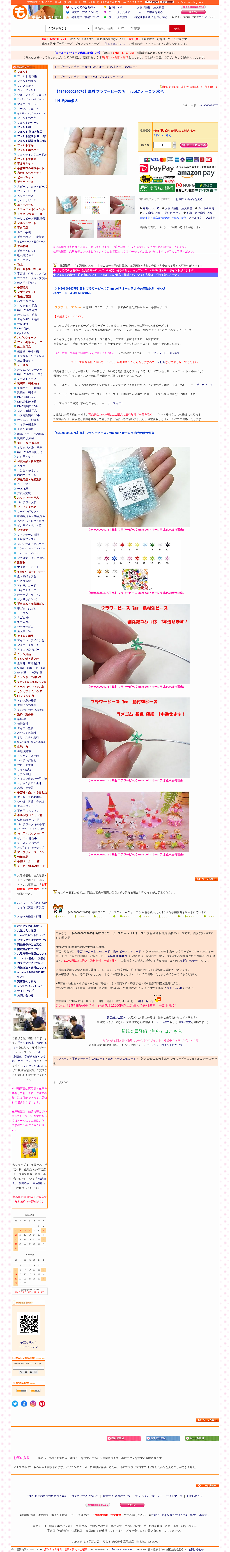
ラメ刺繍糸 (39, 433)
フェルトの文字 (26, 117)
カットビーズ (39, 186)
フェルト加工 (25, 127)
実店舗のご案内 (26, 981)
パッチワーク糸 (26, 502)
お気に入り (115, 7)
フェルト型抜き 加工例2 (32, 140)
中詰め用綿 (35, 796)
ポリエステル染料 (28, 737)
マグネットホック (28, 567)
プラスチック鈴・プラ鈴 (32, 278)
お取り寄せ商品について (32, 953)
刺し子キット (25, 456)
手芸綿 (21, 796)
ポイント (204, 16)
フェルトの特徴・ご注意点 (31, 958)
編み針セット (25, 360)
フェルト (38, 1051)
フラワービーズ (26, 191)
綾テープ (22, 594)
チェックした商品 (119, 12)
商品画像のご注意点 (29, 944)
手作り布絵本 (26, 1042)
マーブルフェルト (28, 108)
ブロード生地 (25, 764)
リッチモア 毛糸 (27, 305)
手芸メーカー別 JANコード (93, 951)
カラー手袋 (24, 232)
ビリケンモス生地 (28, 755)
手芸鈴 (21, 273)
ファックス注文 (118, 17)
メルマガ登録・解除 (29, 916)
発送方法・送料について (32, 967)
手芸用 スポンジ (27, 806)
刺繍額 (37, 387)
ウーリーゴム (25, 626)
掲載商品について (28, 949)
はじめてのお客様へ (83, 7)
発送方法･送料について (85, 17)
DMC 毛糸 (23, 328)
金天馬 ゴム (24, 631)
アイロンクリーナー (29, 645)
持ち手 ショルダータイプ (30, 847)
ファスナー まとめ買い (31, 557)
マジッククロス (32, 1065)
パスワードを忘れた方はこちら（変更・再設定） (180, 1514)
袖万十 (29, 484)
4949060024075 (208, 105)
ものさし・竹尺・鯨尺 (30, 520)
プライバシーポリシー (148, 1495)
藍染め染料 (23, 742)
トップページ (62, 76)
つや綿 (21, 801)
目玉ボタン (24, 259)
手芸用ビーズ (204, 384)
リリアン (36, 594)
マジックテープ (27, 1061)
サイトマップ (25, 990)
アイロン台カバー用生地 (32, 778)
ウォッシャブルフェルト (32, 94)
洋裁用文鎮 (24, 493)
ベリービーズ (25, 195)
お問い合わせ (25, 995)
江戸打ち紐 (24, 581)
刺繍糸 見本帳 (25, 438)
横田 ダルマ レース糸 (30, 374)
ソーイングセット (28, 511)
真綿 (30, 801)
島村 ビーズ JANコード (127, 951)
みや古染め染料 (26, 732)
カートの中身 (206, 208)
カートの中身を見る (151, 12)
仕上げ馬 (22, 488)
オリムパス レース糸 (29, 369)
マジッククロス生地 (29, 783)
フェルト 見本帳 (27, 76)
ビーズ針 (40, 668)
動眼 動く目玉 (25, 255)
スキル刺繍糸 (25, 428)
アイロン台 (37, 640)
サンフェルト (25, 85)
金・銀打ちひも (26, 576)
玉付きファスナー (28, 539)
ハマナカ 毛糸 (25, 300)
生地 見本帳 (24, 751)
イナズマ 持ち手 (27, 838)
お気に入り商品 (26, 930)
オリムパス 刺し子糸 (29, 447)
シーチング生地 (26, 760)
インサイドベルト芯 (29, 525)
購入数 (145, 144)
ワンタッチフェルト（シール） (32, 99)
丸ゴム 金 (23, 617)
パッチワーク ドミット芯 (30, 829)
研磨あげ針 (35, 663)
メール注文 (195, 217)
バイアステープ (26, 590)
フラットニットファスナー (31, 548)
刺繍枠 (32, 392)
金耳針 (21, 663)
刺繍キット (24, 387)
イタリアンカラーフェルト (31, 113)
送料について (151, 208)
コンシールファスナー (30, 543)
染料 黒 (21, 719)
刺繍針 (30, 668)
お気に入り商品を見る (189, 199)
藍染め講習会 (38, 742)
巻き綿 (40, 801)
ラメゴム (22, 612)
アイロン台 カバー (28, 649)
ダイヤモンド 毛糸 (28, 319)
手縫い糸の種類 (26, 704)
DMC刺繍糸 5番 (26, 401)
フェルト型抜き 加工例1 (32, 136)
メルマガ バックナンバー (30, 986)
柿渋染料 (22, 723)
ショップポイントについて (31, 935)
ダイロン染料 (25, 728)
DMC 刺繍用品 (26, 397)
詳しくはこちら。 (115, 43)
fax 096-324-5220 (122, 1549)
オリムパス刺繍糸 (28, 419)
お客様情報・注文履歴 (150, 7)
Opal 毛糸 (23, 333)
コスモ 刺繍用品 (27, 410)
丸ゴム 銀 (23, 622)
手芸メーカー (82, 76)
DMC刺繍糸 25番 (27, 406)
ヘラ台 (21, 465)
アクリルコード (26, 585)
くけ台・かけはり (28, 470)
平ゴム (21, 608)
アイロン (22, 640)
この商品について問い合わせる (162, 212)
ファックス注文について (32, 939)
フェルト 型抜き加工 (29, 131)
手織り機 (33, 351)
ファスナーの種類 (28, 534)
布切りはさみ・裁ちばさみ (31, 516)
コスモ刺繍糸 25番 (28, 415)
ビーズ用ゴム (115, 403)
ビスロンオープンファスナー (31, 553)
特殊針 (20, 668)
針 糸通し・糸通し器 (29, 672)
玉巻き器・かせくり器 (30, 355)
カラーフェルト (26, 89)
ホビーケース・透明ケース (31, 241)
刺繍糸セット (24, 433)
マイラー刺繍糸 (26, 424)
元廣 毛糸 (23, 323)
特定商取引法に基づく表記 (150, 17)
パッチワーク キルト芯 (31, 824)
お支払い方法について (84, 12)
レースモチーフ (26, 378)
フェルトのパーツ (28, 122)
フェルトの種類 (26, 80)
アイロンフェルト (28, 104)
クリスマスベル (37, 273)
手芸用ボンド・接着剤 (30, 236)
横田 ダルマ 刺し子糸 (30, 452)
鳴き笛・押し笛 (26, 282)
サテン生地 (24, 774)
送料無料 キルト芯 (28, 819)
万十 (20, 484)
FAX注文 (210, 217)
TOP (30, 1495)
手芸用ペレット (26, 250)
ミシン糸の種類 (26, 700)
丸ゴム (32, 608)
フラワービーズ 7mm (166, 352)
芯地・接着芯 (25, 787)
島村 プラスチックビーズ (108, 76)
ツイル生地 (24, 769)
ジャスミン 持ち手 (28, 842)
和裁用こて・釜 (26, 474)
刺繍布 (21, 392)
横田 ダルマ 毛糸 (27, 310)
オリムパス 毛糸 (27, 314)
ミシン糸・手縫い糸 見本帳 (30, 710)
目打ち (161, 362)
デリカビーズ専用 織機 (31, 218)
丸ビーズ (22, 186)
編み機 (21, 351)
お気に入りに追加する (154, 199)
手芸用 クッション (28, 810)
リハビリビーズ (26, 200)
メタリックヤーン (28, 599)
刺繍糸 (17, 1056)
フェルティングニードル (32, 154)
